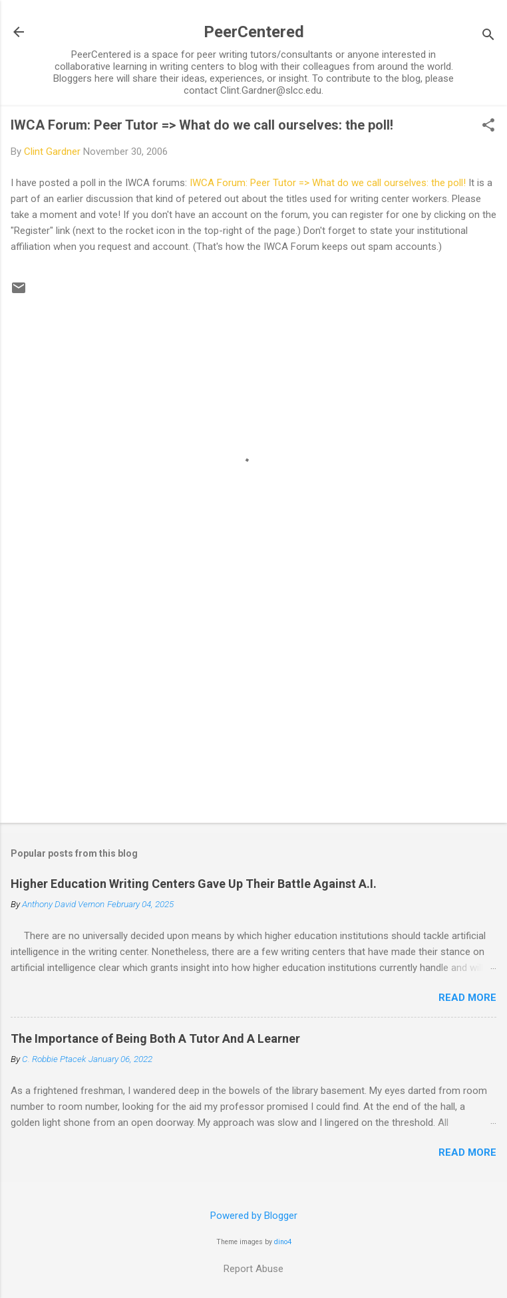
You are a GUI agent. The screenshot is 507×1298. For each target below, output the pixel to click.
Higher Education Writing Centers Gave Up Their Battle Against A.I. (194, 884)
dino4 (282, 1242)
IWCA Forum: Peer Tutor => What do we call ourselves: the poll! (202, 125)
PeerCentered (254, 32)
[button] (488, 126)
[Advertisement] (253, 708)
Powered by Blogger (253, 1216)
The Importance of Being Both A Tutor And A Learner (155, 1038)
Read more (467, 998)
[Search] (488, 36)
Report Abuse (253, 1269)
